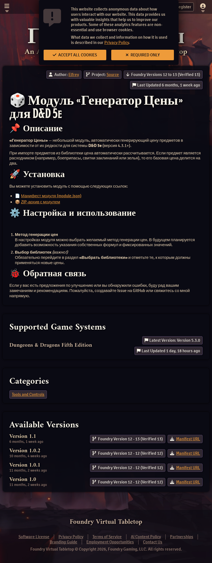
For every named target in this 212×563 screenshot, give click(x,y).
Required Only (143, 54)
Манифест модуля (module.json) (51, 195)
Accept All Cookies (75, 54)
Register (180, 6)
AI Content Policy (146, 536)
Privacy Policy (116, 42)
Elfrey (73, 74)
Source (113, 74)
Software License (33, 536)
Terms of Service (107, 536)
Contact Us (152, 542)
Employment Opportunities (110, 542)
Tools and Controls (28, 394)
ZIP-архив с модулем (40, 201)
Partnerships (181, 536)
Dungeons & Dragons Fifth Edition (50, 345)
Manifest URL (188, 438)
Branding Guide (63, 542)
